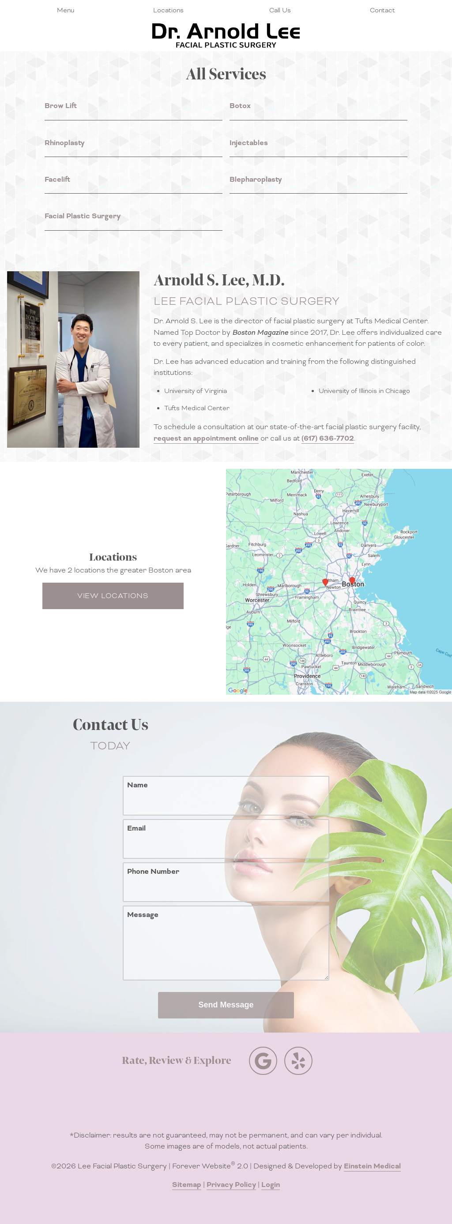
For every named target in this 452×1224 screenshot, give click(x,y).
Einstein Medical (372, 1166)
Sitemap (186, 1185)
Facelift (57, 179)
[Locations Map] (339, 581)
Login (270, 1185)
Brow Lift (61, 106)
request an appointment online (206, 438)
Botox (240, 106)
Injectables (249, 143)
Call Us (280, 10)
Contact (382, 10)
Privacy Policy (231, 1185)
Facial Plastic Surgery (83, 216)
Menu (65, 10)
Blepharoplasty (256, 179)
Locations (168, 10)
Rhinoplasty (65, 143)
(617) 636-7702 (327, 438)
